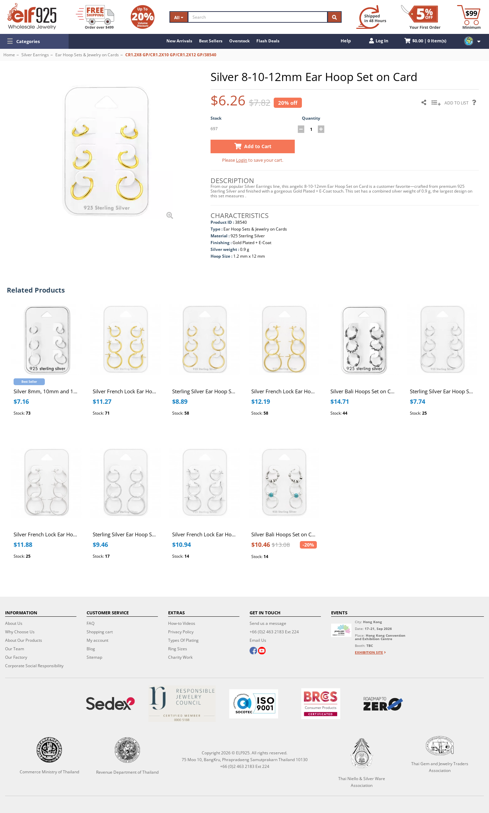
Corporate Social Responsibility (34, 666)
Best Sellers (210, 41)
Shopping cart (100, 632)
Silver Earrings (35, 55)
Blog (91, 649)
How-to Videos (181, 623)
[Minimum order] (469, 17)
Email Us (258, 640)
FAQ (90, 623)
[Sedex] (110, 703)
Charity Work (180, 657)
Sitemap (94, 657)
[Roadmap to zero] (383, 704)
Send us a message (268, 623)
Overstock (239, 41)
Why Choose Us (20, 632)
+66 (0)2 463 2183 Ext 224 (274, 632)
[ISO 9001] (253, 703)
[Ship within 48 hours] (371, 17)
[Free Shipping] (95, 17)
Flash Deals (267, 41)
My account (97, 640)
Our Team (14, 649)
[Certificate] (182, 703)
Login (241, 160)
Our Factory (16, 657)
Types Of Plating (183, 640)
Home (9, 55)
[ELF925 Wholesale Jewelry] (32, 16)
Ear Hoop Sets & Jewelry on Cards (87, 55)
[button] (34, 41)
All (178, 17)
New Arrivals (179, 41)
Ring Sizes (177, 649)
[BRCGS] (320, 703)
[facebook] (253, 651)
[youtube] (262, 651)
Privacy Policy (181, 632)
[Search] (258, 17)
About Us (13, 623)
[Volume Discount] (143, 17)
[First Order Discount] (420, 17)
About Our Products (23, 640)
